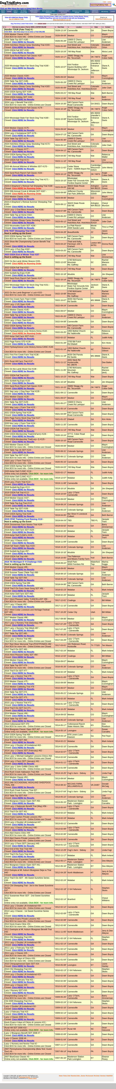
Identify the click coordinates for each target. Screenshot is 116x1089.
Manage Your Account (64, 11)
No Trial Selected (23, 11)
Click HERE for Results (23, 42)
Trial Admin (87, 11)
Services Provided (95, 11)
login (104, 1)
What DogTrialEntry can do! (62, 20)
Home (9, 11)
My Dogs (96, 1075)
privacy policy (32, 1078)
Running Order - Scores (78, 1075)
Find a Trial (15, 11)
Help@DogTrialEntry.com (103, 19)
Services (102, 1075)
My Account (89, 1075)
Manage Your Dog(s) (77, 11)
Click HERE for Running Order (26, 188)
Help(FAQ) (104, 11)
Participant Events (24, 1077)
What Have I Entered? (34, 11)
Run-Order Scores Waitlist (48, 11)
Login (113, 11)
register (110, 1)
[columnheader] (3, 27)
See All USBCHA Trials (16, 19)
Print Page (3, 11)
